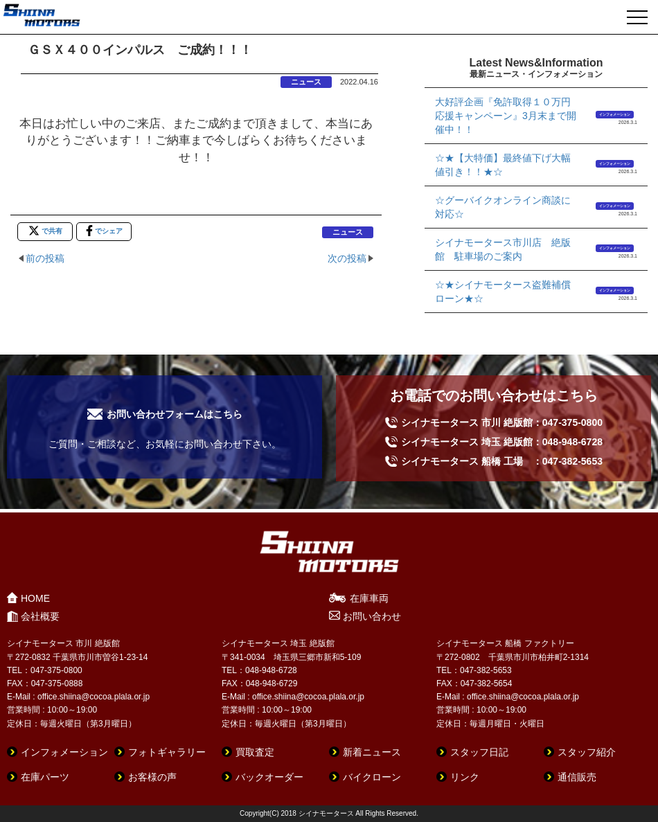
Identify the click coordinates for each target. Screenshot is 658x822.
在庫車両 (369, 598)
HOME (35, 598)
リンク (464, 777)
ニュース (306, 82)
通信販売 (577, 777)
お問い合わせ (372, 616)
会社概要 (40, 616)
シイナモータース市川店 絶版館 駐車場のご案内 (503, 249)
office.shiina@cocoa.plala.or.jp (93, 697)
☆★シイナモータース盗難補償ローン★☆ (503, 291)
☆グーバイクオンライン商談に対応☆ (503, 207)
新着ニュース (372, 752)
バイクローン (372, 777)
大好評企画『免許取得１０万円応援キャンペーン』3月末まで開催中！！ (505, 115)
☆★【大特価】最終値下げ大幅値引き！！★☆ (503, 164)
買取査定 (254, 752)
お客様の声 (152, 777)
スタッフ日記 (479, 752)
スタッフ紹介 (587, 752)
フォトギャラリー (167, 752)
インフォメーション (614, 114)
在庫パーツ (45, 777)
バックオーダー (269, 777)
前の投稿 (45, 258)
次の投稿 (347, 258)
